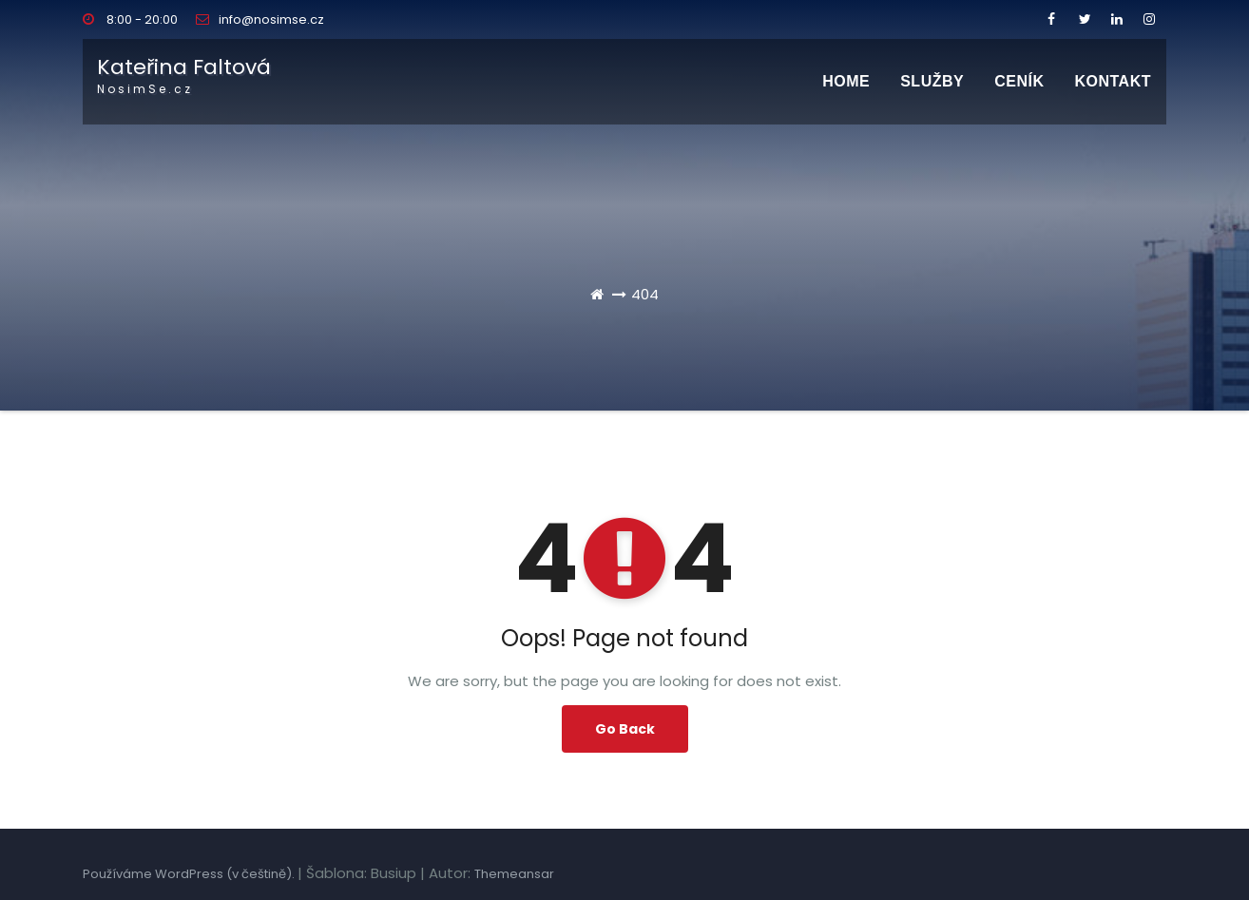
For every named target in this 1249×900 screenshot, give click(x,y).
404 (645, 294)
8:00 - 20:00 (130, 19)
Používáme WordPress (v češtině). (190, 874)
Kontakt (1112, 81)
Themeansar (514, 874)
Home (846, 81)
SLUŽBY (932, 81)
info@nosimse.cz (260, 19)
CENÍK (1019, 81)
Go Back (625, 728)
